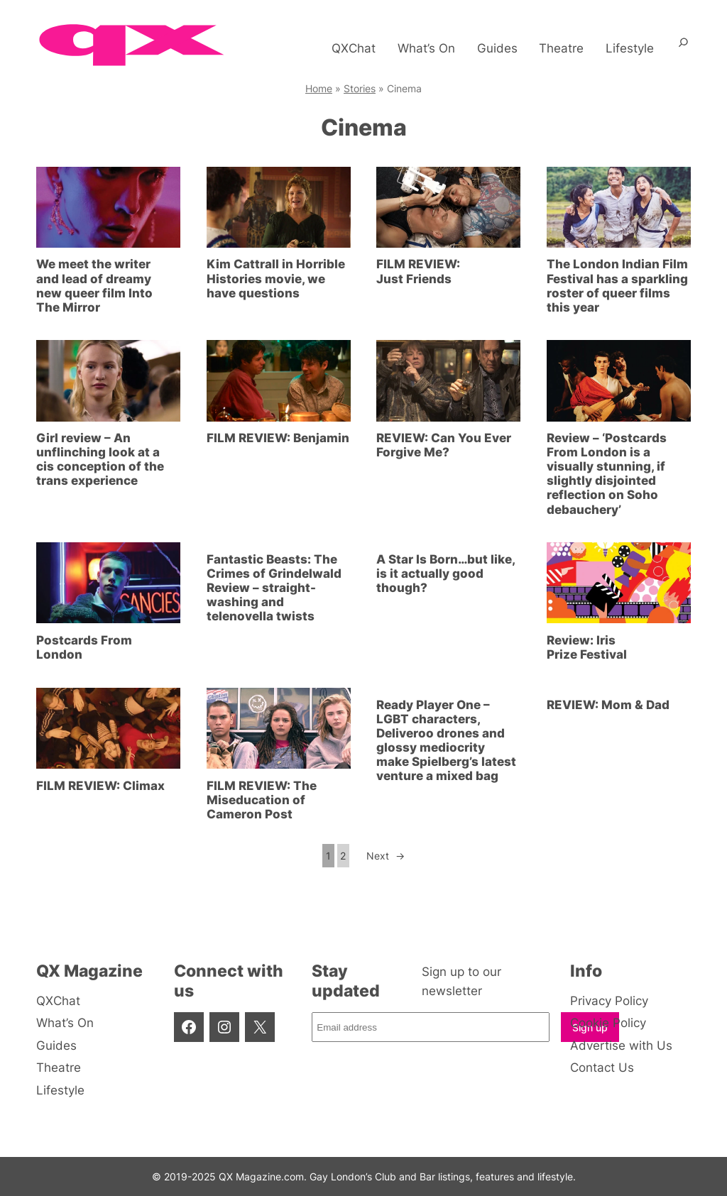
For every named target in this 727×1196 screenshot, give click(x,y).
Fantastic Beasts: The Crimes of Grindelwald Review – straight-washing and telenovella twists (274, 587)
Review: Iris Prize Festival (587, 647)
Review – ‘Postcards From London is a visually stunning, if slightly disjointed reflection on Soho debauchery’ (607, 473)
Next (385, 855)
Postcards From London (84, 647)
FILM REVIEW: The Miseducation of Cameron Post (262, 800)
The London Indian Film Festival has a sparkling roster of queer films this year (617, 285)
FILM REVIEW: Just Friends (418, 271)
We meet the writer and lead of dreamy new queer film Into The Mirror (94, 285)
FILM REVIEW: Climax (100, 786)
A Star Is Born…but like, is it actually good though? (445, 573)
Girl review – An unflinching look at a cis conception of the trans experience (100, 459)
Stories (360, 88)
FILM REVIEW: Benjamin (278, 438)
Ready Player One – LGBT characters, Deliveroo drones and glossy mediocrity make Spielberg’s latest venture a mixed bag (446, 740)
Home (318, 88)
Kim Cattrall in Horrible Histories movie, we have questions (276, 278)
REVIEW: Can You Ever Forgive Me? (443, 445)
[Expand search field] (683, 48)
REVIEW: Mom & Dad (608, 705)
